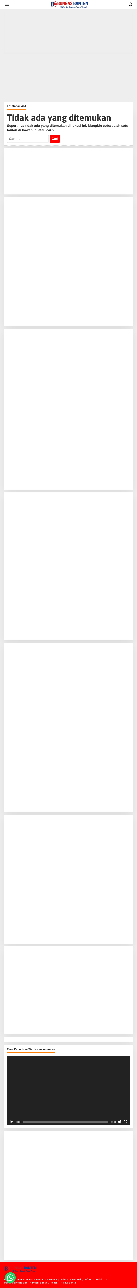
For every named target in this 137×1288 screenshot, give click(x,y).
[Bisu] (119, 1122)
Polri (63, 1279)
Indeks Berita (39, 1282)
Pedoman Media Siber (16, 1282)
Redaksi (55, 1282)
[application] (68, 1090)
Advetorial (75, 1279)
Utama (53, 1279)
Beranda (40, 1279)
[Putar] (11, 1122)
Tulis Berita (69, 1282)
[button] (10, 1277)
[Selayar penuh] (125, 1122)
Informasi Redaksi (94, 1279)
